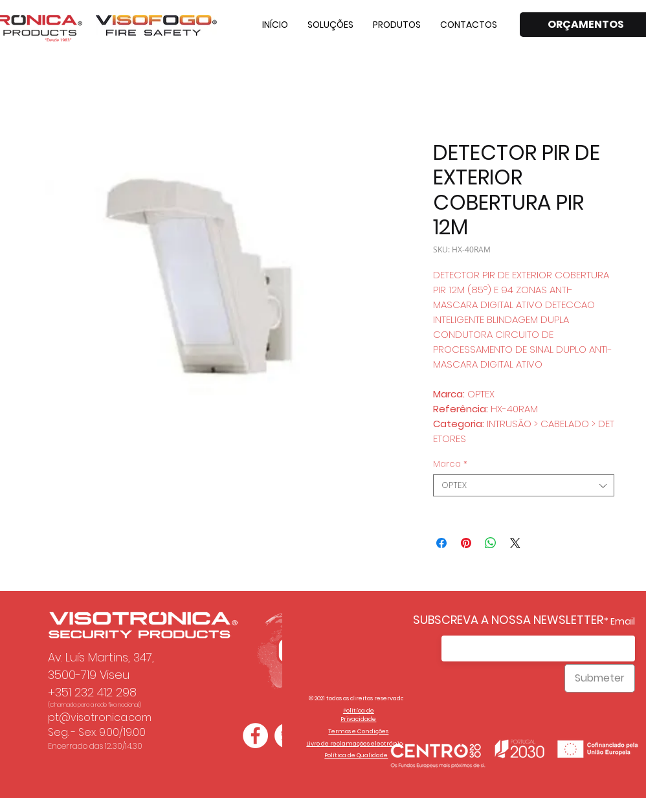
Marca (450, 464)
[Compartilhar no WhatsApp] (490, 543)
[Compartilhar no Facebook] (441, 543)
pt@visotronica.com (99, 717)
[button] (330, 24)
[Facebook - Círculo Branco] (255, 735)
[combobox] (523, 485)
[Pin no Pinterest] (466, 543)
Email (622, 621)
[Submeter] (599, 678)
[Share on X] (515, 543)
